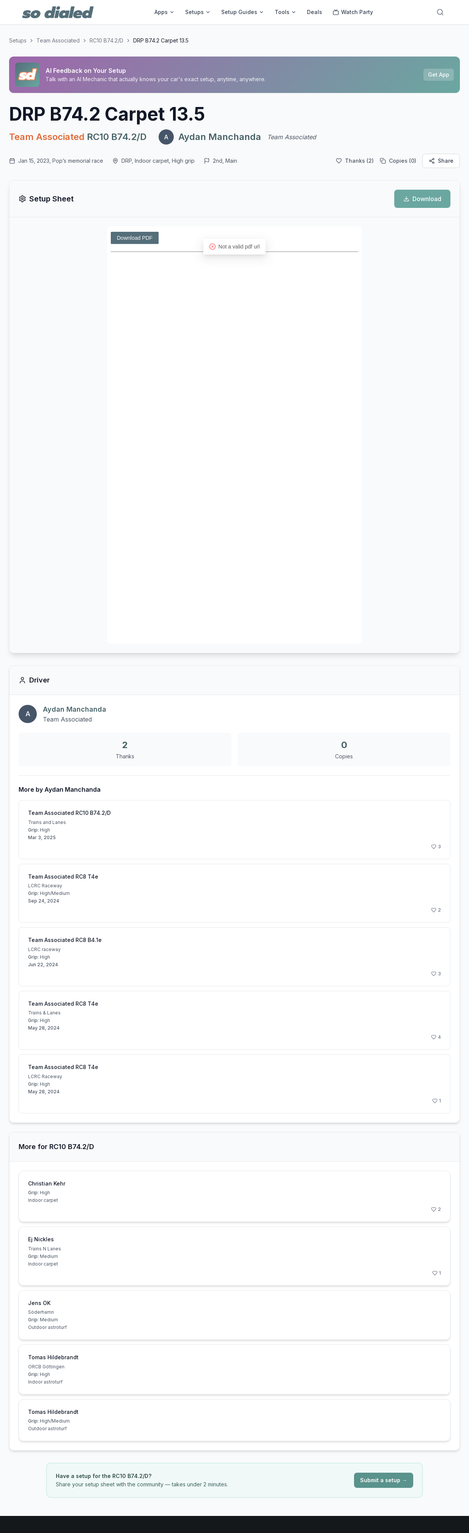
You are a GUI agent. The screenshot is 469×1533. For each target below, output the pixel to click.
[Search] (440, 12)
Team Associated (58, 40)
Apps (164, 12)
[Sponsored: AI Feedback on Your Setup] (234, 75)
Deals (314, 12)
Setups (198, 12)
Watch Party (353, 12)
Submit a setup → (383, 1480)
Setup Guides (242, 12)
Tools (285, 12)
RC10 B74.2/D (106, 40)
